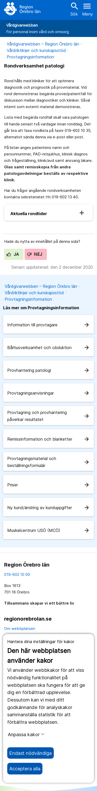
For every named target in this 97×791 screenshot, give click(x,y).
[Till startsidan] (22, 8)
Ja (12, 254)
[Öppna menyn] (87, 9)
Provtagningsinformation (30, 56)
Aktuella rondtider (28, 214)
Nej (34, 254)
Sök (74, 9)
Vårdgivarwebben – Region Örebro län (43, 44)
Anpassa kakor (26, 734)
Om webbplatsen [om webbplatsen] (19, 628)
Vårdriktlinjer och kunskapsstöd (36, 50)
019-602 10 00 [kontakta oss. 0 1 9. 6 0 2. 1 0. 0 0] (17, 574)
